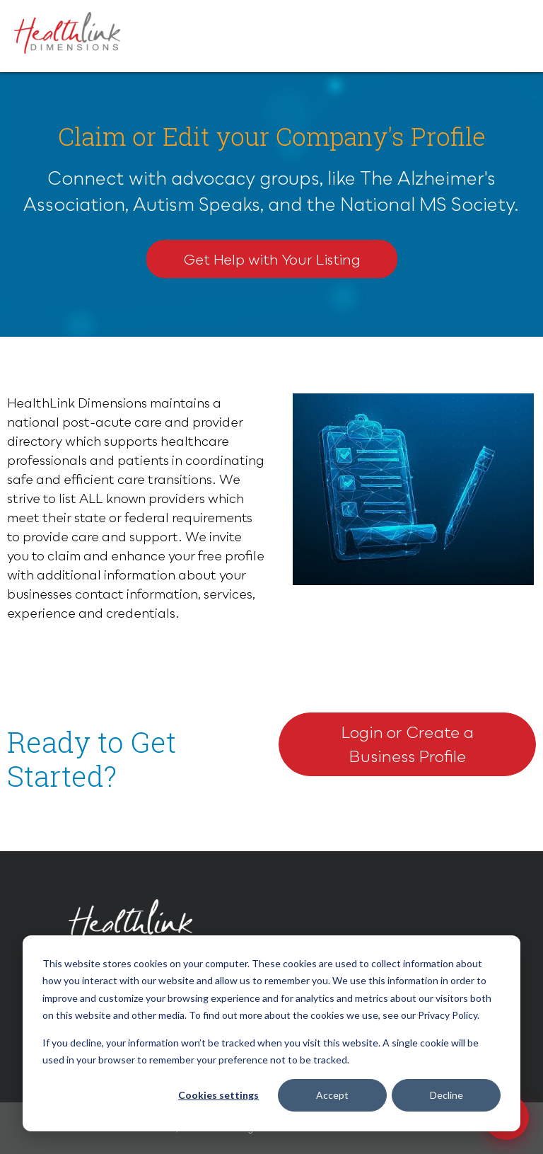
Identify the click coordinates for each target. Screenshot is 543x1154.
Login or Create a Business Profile (407, 744)
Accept (332, 1095)
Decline (446, 1095)
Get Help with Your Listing (272, 258)
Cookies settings (218, 1095)
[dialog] (271, 1033)
